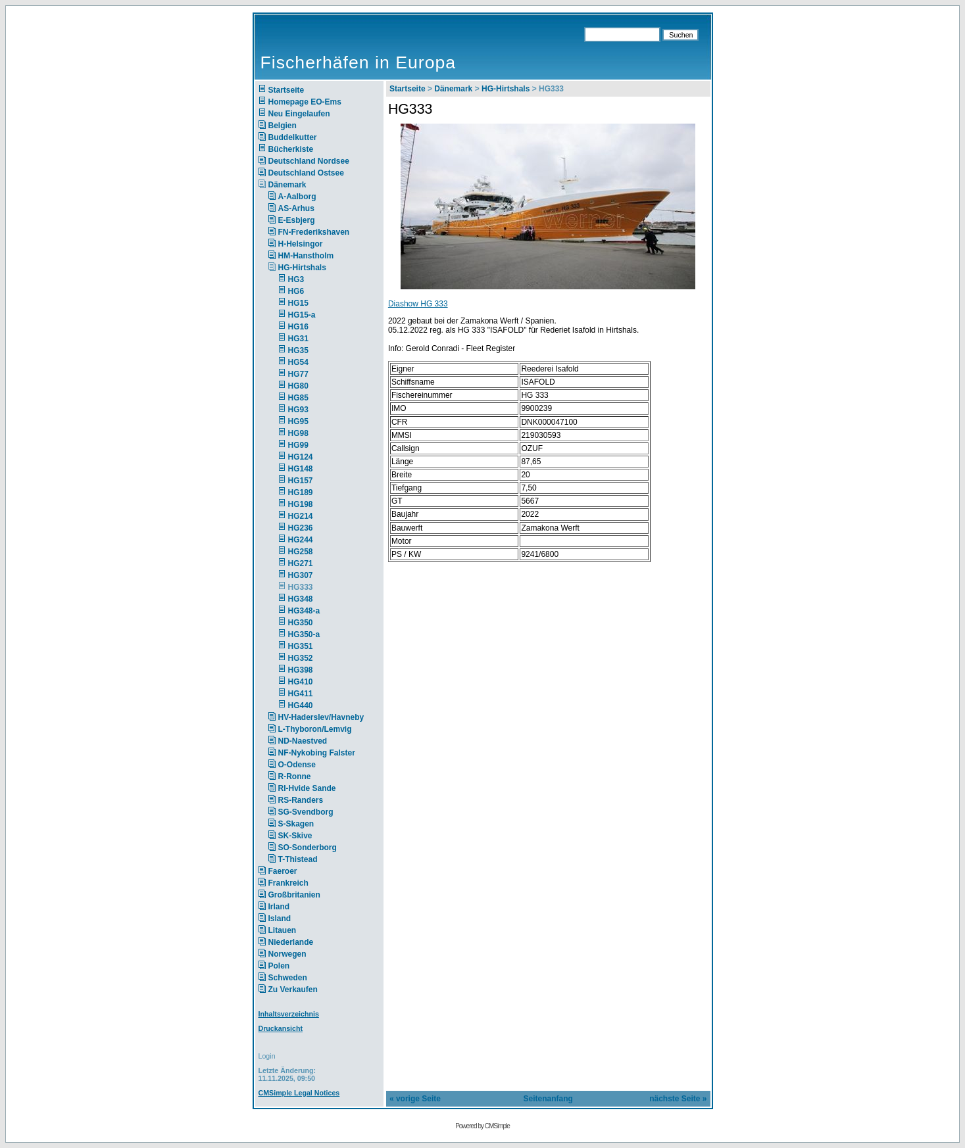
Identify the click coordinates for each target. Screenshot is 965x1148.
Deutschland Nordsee (308, 161)
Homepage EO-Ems (304, 102)
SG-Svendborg (306, 812)
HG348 (300, 599)
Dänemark (287, 184)
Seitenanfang (548, 1098)
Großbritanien (294, 894)
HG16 (298, 326)
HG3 (296, 279)
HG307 (300, 575)
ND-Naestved (303, 741)
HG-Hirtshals (302, 267)
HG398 (300, 670)
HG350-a (304, 634)
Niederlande (299, 942)
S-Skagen (296, 823)
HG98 (298, 433)
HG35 (298, 350)
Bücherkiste (291, 149)
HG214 (300, 516)
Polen (279, 965)
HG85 (298, 397)
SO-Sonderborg (307, 847)
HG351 (300, 646)
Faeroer (282, 871)
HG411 (300, 693)
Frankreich (288, 883)
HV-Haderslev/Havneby (321, 717)
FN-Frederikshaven (314, 232)
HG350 (300, 622)
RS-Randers (301, 800)
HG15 (298, 303)
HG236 (300, 528)
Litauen (282, 930)
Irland (279, 906)
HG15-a (302, 315)
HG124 (300, 457)
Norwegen (287, 954)
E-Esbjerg (296, 220)
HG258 (300, 551)
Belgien (282, 125)
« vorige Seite (415, 1098)
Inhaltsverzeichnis (289, 1014)
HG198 (300, 504)
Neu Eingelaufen (299, 113)
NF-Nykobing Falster (316, 752)
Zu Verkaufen (293, 989)
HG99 (298, 445)
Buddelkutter (292, 137)
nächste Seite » (677, 1098)
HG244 (300, 539)
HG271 (300, 563)
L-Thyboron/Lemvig (315, 729)
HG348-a (304, 610)
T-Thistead (298, 859)
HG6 (296, 291)
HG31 (298, 338)
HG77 (298, 374)
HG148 (300, 468)
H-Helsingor (300, 244)
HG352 (300, 658)
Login (267, 1056)
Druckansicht (281, 1028)
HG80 (298, 386)
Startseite (286, 90)
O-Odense (297, 764)
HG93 (298, 409)
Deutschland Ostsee (306, 173)
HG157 (300, 480)
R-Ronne (294, 776)
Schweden (287, 977)
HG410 (300, 681)
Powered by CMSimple (482, 1126)
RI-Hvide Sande (307, 788)
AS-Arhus (296, 208)
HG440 (300, 705)
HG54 (298, 362)
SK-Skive (295, 835)
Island (279, 918)
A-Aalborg (297, 196)
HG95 (298, 421)
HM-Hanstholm (306, 255)
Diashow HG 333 (418, 303)
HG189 (300, 492)
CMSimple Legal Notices (299, 1093)
